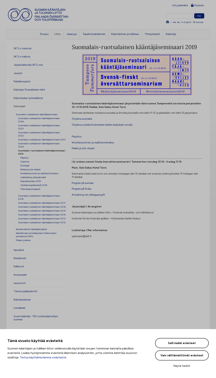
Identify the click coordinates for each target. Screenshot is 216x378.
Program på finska (81, 188)
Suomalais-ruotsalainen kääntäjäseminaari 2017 (42, 202)
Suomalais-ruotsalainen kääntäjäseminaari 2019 (41, 152)
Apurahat (19, 249)
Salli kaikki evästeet (182, 343)
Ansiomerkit (20, 274)
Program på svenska (82, 182)
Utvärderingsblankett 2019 (33, 185)
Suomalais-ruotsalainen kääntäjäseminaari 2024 (39, 120)
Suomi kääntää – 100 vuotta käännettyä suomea (36, 318)
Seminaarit (19, 106)
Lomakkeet (19, 307)
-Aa (177, 22)
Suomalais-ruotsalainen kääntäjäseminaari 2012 (42, 222)
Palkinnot (19, 266)
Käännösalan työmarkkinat (28, 98)
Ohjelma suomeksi (82, 118)
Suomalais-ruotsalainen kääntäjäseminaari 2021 (42, 139)
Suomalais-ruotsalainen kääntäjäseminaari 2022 (39, 134)
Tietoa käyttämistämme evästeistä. (43, 357)
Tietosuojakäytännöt (25, 291)
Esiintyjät (24, 165)
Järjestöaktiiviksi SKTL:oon (28, 64)
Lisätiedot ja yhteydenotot (33, 177)
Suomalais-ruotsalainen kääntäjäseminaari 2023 (39, 127)
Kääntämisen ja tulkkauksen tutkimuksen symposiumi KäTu (36, 235)
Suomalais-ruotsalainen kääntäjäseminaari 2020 (39, 145)
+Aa (174, 22)
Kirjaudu (197, 5)
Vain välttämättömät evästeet (181, 355)
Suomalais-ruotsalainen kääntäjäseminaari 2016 (42, 206)
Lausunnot (20, 282)
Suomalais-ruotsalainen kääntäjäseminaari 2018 (39, 197)
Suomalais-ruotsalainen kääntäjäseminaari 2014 (42, 214)
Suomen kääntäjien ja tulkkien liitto (54, 14)
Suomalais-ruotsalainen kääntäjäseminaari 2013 (42, 218)
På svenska (198, 22)
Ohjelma (24, 161)
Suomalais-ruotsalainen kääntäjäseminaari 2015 (42, 210)
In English (186, 22)
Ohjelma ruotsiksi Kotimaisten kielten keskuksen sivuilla (102, 124)
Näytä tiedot (181, 366)
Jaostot (18, 73)
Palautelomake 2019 (30, 181)
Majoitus (24, 157)
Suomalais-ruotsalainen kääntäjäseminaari (37, 114)
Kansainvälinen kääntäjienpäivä (31, 229)
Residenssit (20, 258)
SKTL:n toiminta (22, 48)
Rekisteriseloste (22, 299)
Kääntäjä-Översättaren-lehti (29, 89)
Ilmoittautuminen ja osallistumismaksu (39, 173)
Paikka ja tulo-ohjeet (30, 169)
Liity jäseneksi (180, 5)
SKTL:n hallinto (22, 56)
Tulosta (167, 22)
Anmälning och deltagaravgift (88, 194)
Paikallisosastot (22, 81)
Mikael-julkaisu (23, 240)
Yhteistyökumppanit (30, 189)
